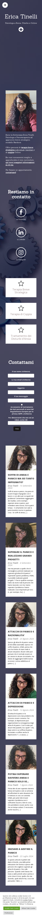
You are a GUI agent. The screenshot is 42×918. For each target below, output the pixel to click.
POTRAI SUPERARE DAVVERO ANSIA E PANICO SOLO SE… (18, 778)
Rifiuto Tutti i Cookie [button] (28, 908)
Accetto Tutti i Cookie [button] (12, 908)
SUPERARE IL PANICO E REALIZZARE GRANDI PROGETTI (21, 556)
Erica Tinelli (13, 485)
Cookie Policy (27, 900)
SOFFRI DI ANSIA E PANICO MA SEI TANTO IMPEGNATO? (21, 478)
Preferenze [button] (9, 913)
